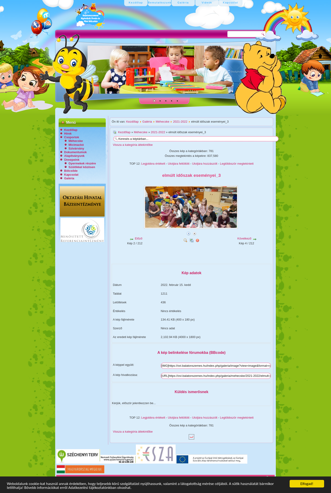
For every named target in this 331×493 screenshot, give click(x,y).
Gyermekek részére (82, 163)
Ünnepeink (71, 159)
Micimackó (76, 144)
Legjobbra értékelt (153, 163)
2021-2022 (180, 121)
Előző (139, 238)
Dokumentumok (75, 152)
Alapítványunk (74, 156)
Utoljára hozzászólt (204, 163)
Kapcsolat (71, 174)
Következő (244, 238)
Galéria (69, 178)
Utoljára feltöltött (178, 163)
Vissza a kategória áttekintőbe (133, 144)
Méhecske (75, 141)
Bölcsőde (71, 170)
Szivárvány (76, 148)
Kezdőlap (70, 130)
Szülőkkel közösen (81, 167)
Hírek (68, 133)
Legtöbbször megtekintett (237, 163)
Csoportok (71, 137)
